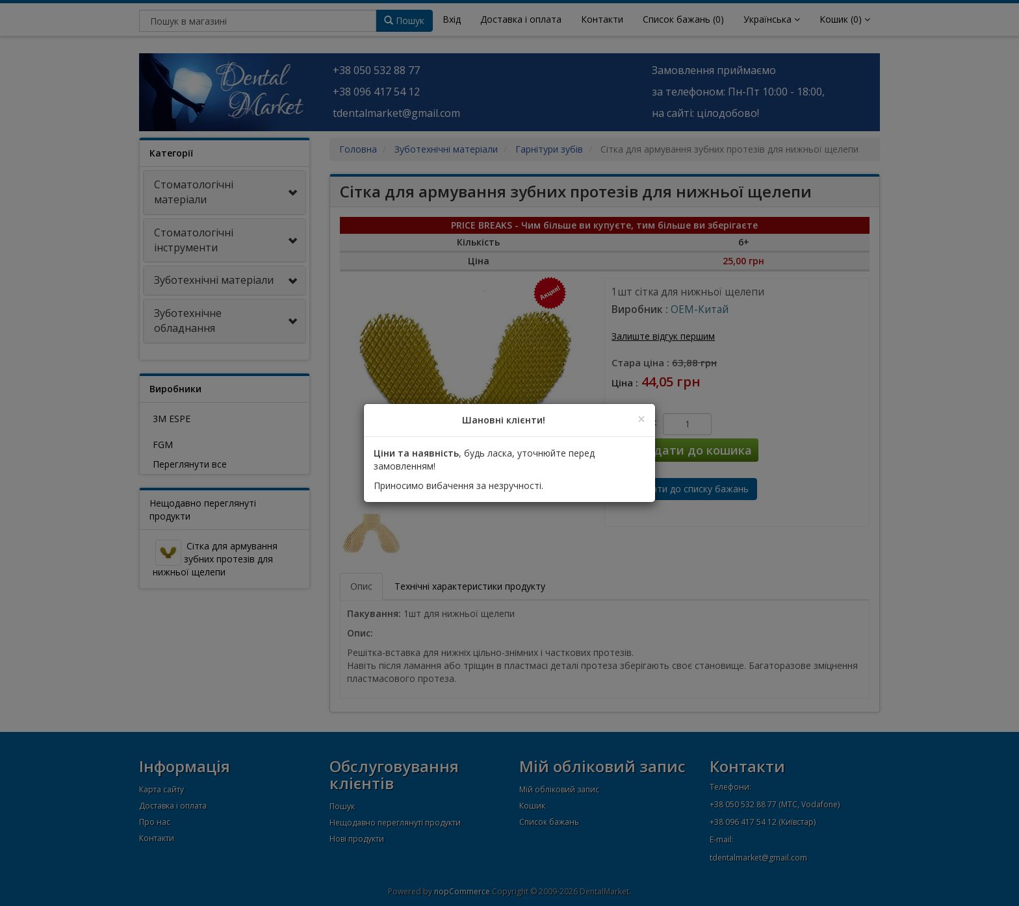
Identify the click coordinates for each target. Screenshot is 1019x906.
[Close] (641, 419)
